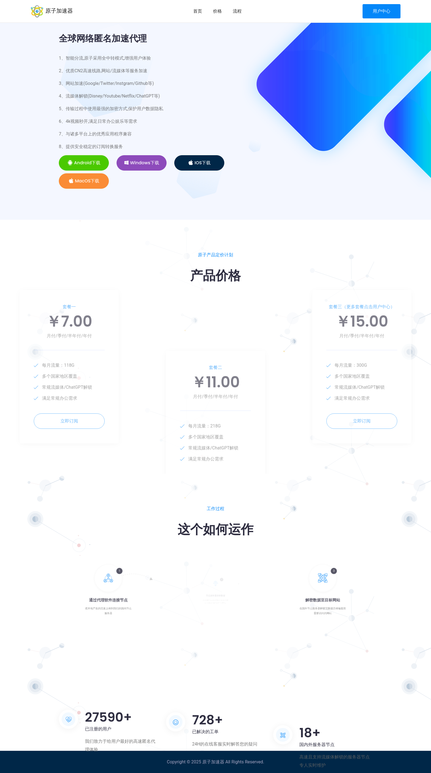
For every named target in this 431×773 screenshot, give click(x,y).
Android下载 (83, 163)
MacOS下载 (84, 181)
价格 (217, 11)
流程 (237, 11)
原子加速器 (51, 11)
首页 (197, 11)
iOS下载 (199, 163)
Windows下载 (141, 163)
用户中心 (381, 11)
